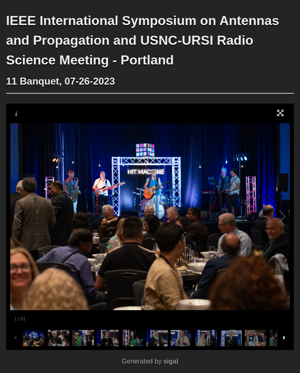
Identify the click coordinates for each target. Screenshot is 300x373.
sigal (170, 361)
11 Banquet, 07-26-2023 (60, 81)
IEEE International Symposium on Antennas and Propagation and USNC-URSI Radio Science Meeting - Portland (142, 40)
